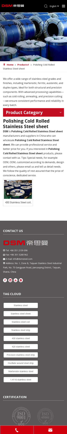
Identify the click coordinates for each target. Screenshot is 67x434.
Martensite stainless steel (20, 371)
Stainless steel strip (20, 330)
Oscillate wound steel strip (21, 363)
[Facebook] (5, 280)
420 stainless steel (21, 346)
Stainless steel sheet (21, 313)
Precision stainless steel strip (21, 354)
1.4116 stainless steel (20, 379)
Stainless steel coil (21, 321)
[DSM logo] (25, 242)
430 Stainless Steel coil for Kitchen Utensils (18, 202)
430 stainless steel (21, 338)
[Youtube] (16, 280)
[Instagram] (21, 280)
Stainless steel (21, 305)
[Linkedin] (10, 280)
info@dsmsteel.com (22, 258)
